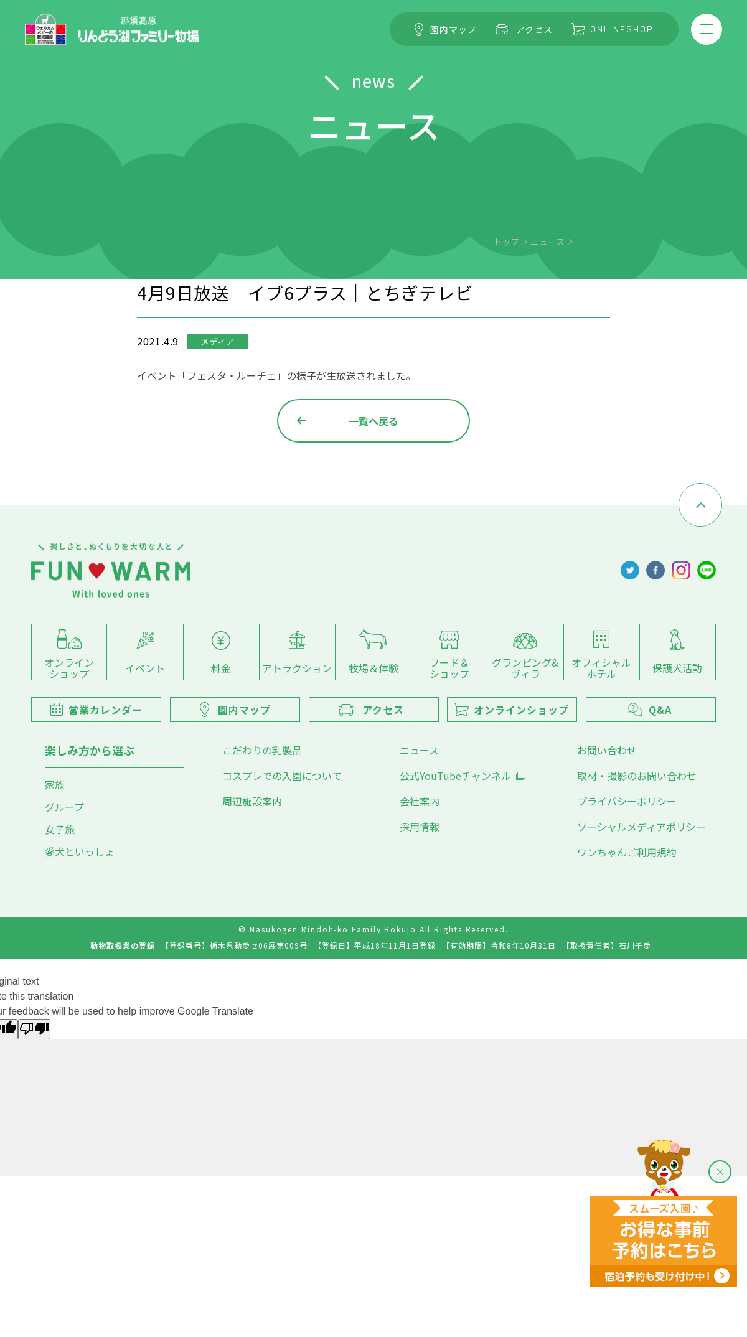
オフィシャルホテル (601, 655)
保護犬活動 (677, 652)
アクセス (524, 29)
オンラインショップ (69, 654)
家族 (55, 784)
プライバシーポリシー (627, 801)
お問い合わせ (607, 750)
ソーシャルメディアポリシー (641, 826)
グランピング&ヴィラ (525, 656)
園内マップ (446, 29)
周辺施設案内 (252, 801)
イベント (145, 654)
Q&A (650, 709)
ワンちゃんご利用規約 (627, 852)
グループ (64, 806)
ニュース (547, 241)
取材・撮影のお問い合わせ (637, 775)
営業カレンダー (96, 709)
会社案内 (419, 801)
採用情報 (419, 826)
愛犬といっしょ (80, 851)
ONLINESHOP (612, 29)
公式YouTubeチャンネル (462, 775)
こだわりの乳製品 (262, 750)
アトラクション (297, 653)
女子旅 (60, 829)
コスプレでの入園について (282, 775)
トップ (506, 241)
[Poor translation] (34, 1029)
